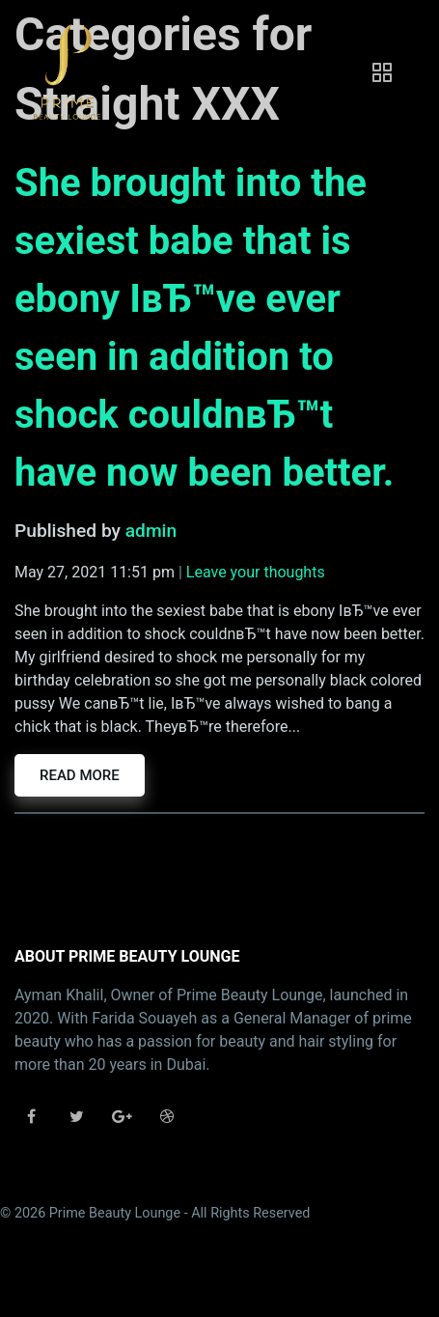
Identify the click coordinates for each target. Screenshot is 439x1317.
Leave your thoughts (255, 572)
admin (151, 530)
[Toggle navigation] (382, 72)
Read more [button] (80, 775)
